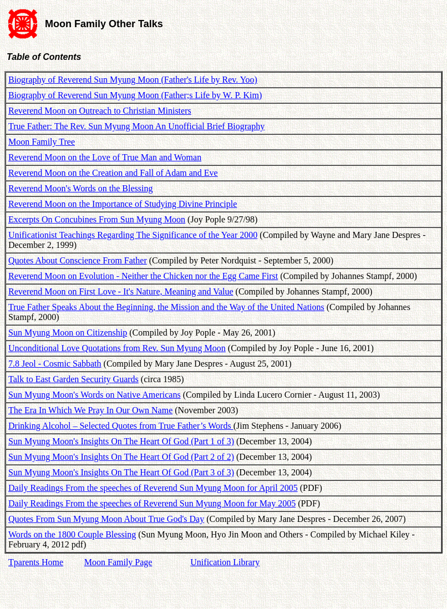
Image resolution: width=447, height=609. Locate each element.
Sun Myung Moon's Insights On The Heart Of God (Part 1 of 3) (121, 441)
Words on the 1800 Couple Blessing (72, 534)
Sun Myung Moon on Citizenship (67, 332)
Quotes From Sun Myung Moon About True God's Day (106, 519)
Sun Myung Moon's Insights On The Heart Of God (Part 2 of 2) (121, 456)
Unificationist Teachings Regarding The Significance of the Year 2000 (132, 235)
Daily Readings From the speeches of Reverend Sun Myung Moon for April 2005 (153, 488)
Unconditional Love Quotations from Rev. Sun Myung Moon (117, 348)
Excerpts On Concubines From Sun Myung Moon (96, 219)
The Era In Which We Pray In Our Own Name (90, 410)
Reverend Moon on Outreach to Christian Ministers (99, 110)
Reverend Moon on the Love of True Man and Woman (104, 157)
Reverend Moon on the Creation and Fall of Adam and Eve (113, 172)
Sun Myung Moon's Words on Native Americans (94, 394)
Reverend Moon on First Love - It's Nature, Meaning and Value (120, 291)
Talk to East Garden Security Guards (73, 379)
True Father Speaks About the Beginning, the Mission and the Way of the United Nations (166, 307)
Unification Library (225, 562)
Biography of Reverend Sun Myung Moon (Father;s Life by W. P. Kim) (135, 95)
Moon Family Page (118, 562)
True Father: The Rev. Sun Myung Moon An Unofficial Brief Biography (136, 126)
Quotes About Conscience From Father (77, 260)
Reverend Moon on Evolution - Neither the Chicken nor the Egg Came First (143, 276)
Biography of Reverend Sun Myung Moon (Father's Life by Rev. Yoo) (132, 79)
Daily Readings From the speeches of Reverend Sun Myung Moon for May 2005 (152, 503)
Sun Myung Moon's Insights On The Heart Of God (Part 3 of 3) (121, 472)
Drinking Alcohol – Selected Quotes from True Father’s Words (120, 425)
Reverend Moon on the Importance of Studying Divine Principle (122, 204)
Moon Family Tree (41, 141)
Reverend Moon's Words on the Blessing (80, 188)
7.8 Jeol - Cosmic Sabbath (54, 363)
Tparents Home (35, 562)
